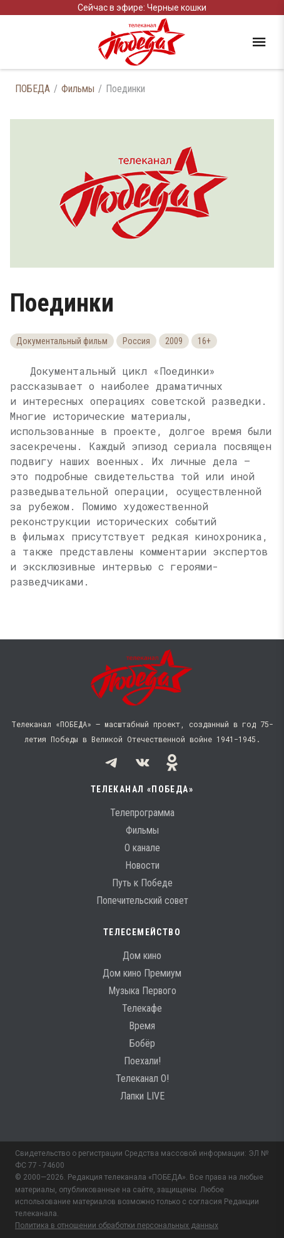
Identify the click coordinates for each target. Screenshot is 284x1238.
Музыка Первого (142, 991)
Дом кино (142, 956)
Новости (142, 865)
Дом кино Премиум (142, 973)
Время (142, 1026)
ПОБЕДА (32, 89)
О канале (142, 848)
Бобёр (142, 1043)
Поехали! (142, 1061)
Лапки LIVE (142, 1096)
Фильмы (77, 89)
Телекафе (142, 1008)
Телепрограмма (142, 813)
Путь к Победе (142, 883)
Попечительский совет (142, 900)
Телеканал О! (142, 1078)
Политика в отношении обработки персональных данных (116, 1225)
